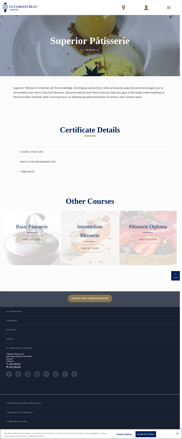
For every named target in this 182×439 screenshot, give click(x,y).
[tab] (91, 152)
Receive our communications (90, 298)
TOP (175, 275)
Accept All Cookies (146, 434)
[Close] (177, 434)
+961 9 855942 (15, 367)
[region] (91, 434)
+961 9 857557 (15, 364)
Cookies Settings (124, 434)
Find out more (32, 239)
